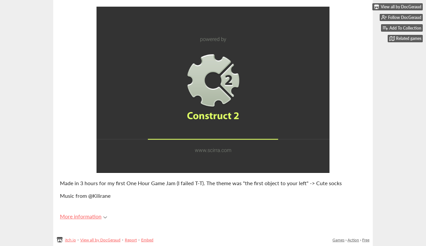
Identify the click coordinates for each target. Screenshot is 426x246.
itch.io (70, 239)
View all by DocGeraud (100, 239)
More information (83, 216)
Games (338, 239)
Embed (147, 239)
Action (353, 239)
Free (365, 239)
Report (131, 239)
